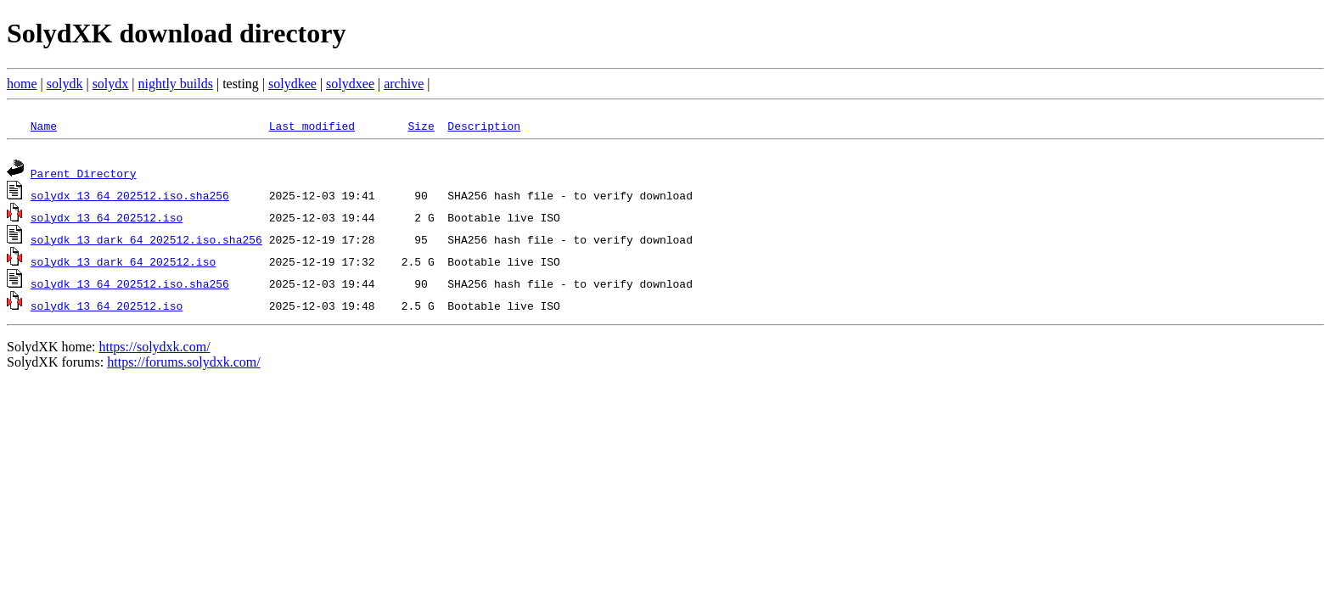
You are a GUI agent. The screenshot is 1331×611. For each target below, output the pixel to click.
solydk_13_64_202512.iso (107, 308)
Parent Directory (84, 175)
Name (44, 125)
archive (404, 83)
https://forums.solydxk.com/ (183, 364)
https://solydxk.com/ (154, 349)
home (22, 83)
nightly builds (175, 83)
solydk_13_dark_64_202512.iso (123, 264)
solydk (65, 83)
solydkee (292, 83)
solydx (111, 83)
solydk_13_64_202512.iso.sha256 (130, 286)
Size (420, 125)
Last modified (312, 125)
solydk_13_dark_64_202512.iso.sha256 (146, 241)
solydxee (350, 83)
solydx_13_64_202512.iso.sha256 (130, 197)
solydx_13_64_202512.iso (107, 219)
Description (483, 125)
